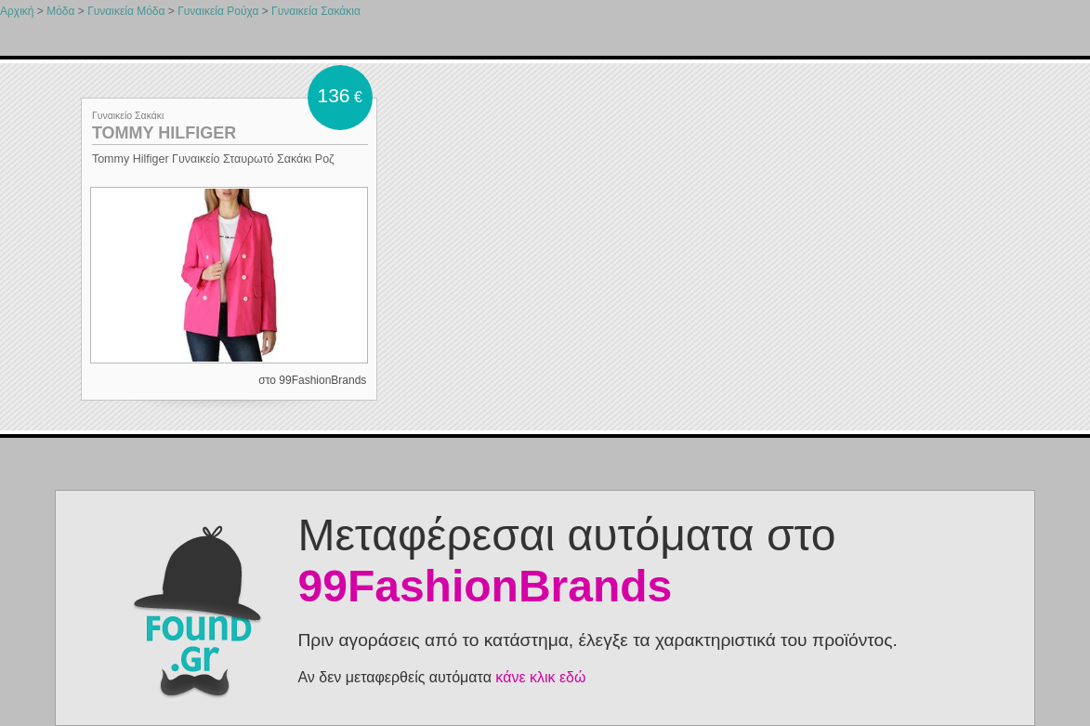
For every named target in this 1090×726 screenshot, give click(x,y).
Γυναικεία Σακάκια (316, 11)
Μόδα (60, 11)
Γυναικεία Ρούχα (217, 11)
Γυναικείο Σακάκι (128, 115)
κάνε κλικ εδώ (540, 677)
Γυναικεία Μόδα (125, 11)
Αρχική (16, 11)
